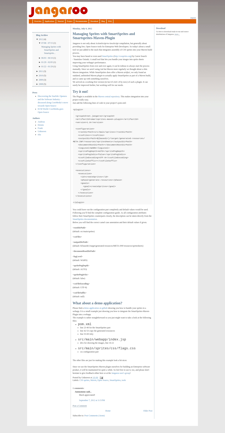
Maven (93, 385)
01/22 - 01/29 (47, 66)
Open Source (102, 385)
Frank (40, 128)
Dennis (41, 125)
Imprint (193, 18)
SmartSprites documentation (85, 224)
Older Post (147, 416)
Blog (103, 21)
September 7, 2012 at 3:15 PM (92, 405)
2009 (41, 80)
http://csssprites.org (122, 56)
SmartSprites (108, 56)
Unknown (42, 131)
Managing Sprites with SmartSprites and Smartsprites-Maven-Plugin (104, 36)
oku (39, 134)
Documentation (81, 21)
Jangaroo (58, 12)
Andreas (41, 122)
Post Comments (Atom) (94, 421)
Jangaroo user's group (120, 378)
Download (94, 21)
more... (177, 34)
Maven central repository (109, 96)
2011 (41, 71)
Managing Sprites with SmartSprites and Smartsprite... (51, 50)
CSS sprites (84, 385)
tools (124, 385)
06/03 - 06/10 (47, 58)
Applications (49, 21)
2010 (41, 75)
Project (69, 21)
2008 (41, 84)
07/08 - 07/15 (47, 43)
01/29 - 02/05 (47, 62)
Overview (37, 21)
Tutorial (60, 21)
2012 (41, 39)
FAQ (110, 21)
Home (108, 416)
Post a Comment (80, 411)
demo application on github (96, 313)
